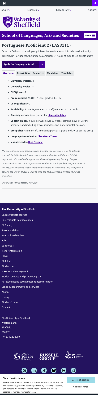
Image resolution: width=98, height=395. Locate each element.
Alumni (5, 292)
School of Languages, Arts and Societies (40, 35)
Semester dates (57, 115)
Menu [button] (90, 35)
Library (5, 297)
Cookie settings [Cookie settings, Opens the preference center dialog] (80, 386)
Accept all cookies (80, 379)
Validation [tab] (52, 73)
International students (14, 235)
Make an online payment (15, 271)
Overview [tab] (8, 73)
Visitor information (12, 251)
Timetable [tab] (67, 73)
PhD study (7, 225)
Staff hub (6, 261)
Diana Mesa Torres (47, 136)
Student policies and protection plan (21, 276)
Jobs (4, 240)
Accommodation (10, 230)
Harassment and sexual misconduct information (27, 281)
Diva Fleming (35, 142)
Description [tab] (23, 73)
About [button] (91, 10)
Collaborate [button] (62, 10)
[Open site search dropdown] (95, 3)
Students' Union (10, 302)
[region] (49, 384)
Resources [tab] (38, 73)
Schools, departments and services (20, 287)
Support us (8, 245)
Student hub (8, 266)
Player (5, 256)
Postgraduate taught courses (17, 220)
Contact (6, 307)
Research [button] (32, 10)
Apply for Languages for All (19, 64)
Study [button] (4, 10)
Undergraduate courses (14, 215)
